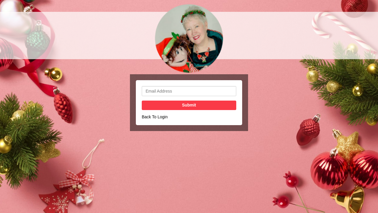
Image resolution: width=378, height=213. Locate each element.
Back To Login (155, 116)
